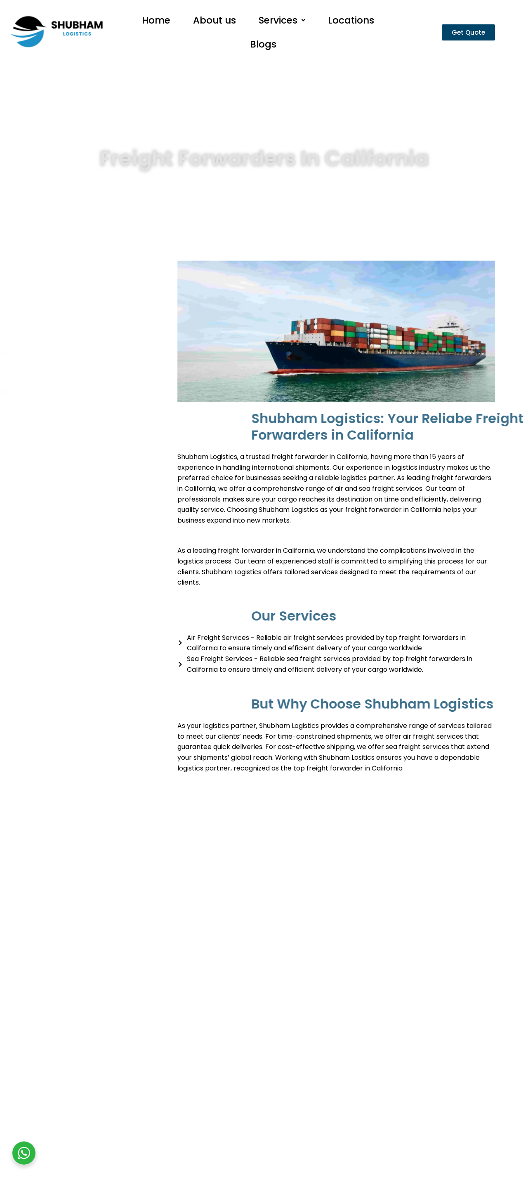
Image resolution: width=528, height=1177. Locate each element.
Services (282, 23)
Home (156, 23)
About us (214, 23)
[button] (281, 23)
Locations (351, 23)
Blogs (263, 53)
